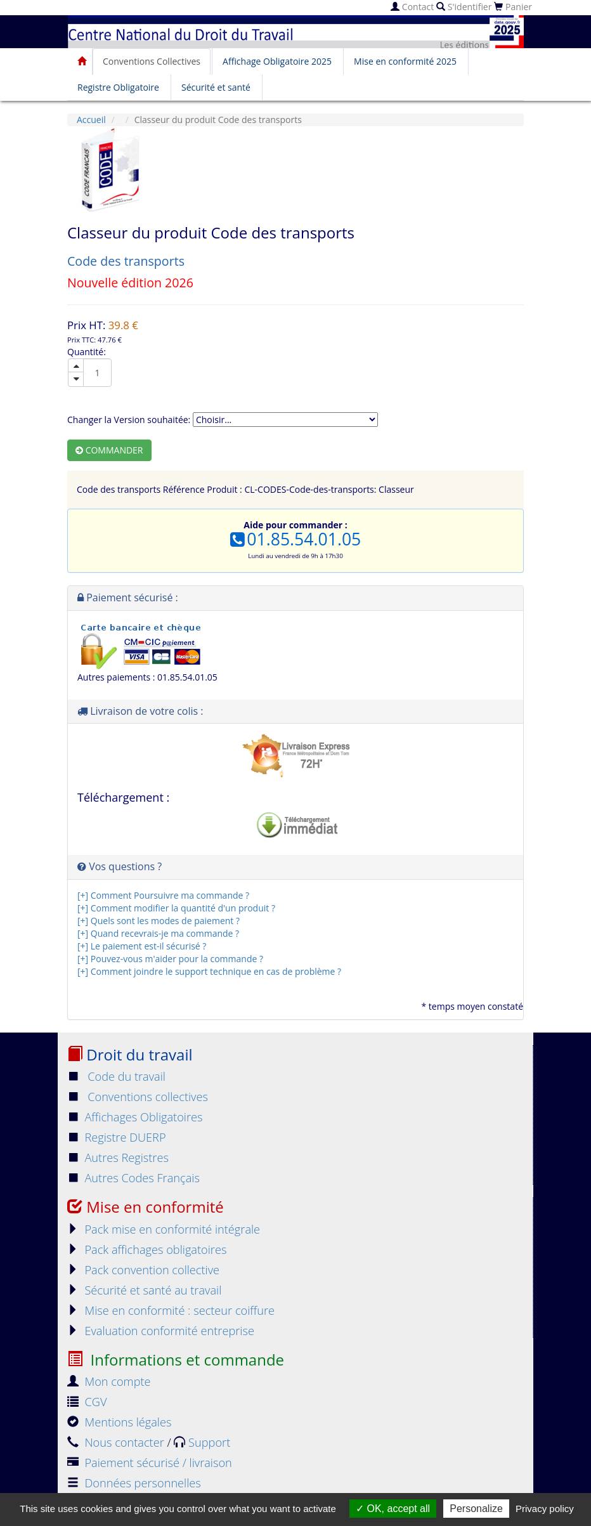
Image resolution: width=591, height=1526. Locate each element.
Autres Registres (118, 1157)
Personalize (476, 1508)
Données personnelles (134, 1482)
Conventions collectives (137, 1096)
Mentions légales (119, 1422)
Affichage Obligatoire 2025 (277, 61)
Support (202, 1442)
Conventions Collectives (151, 61)
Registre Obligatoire (118, 87)
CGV (87, 1401)
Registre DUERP (116, 1137)
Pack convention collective (143, 1269)
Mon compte (109, 1381)
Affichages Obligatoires (135, 1117)
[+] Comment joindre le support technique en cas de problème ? (209, 971)
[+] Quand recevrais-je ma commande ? (158, 933)
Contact (412, 7)
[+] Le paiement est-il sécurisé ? (141, 946)
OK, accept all (393, 1508)
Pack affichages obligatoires (146, 1249)
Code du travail (116, 1076)
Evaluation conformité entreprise (160, 1330)
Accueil (91, 120)
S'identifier (463, 7)
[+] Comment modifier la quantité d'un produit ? (176, 908)
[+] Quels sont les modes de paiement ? (158, 921)
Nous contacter (117, 1442)
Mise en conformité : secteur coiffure (171, 1310)
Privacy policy (545, 1508)
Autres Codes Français (133, 1177)
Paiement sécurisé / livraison (149, 1462)
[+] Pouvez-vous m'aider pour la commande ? (170, 959)
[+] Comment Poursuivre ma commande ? (163, 895)
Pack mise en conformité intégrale (163, 1229)
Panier (513, 7)
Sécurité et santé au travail (144, 1290)
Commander (109, 450)
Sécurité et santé (215, 87)
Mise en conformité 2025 (405, 61)
